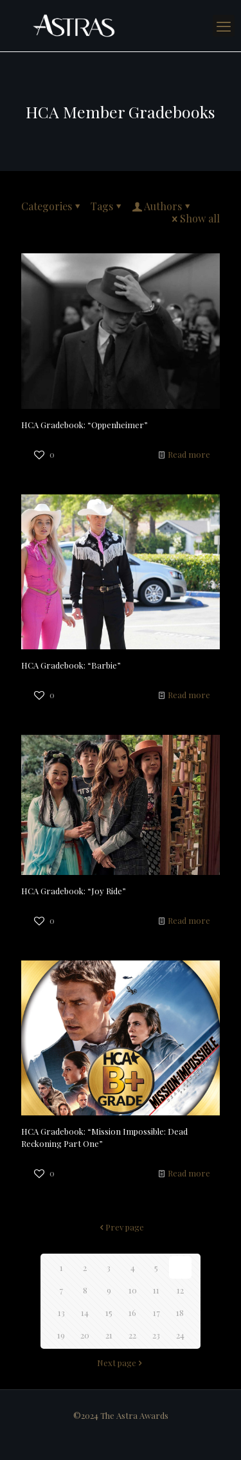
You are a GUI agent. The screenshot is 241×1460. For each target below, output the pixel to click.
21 (108, 1334)
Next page (121, 1362)
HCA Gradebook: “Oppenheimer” (84, 424)
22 (132, 1334)
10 (133, 1289)
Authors (162, 206)
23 (156, 1334)
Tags (107, 206)
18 (180, 1312)
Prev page (120, 1226)
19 (61, 1334)
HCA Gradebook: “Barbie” (71, 665)
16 (132, 1312)
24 (180, 1334)
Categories (51, 206)
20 (84, 1334)
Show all (195, 218)
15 (108, 1312)
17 (156, 1312)
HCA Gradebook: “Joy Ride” (73, 890)
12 (180, 1289)
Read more (189, 454)
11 (156, 1289)
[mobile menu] (224, 26)
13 (61, 1312)
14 (85, 1312)
